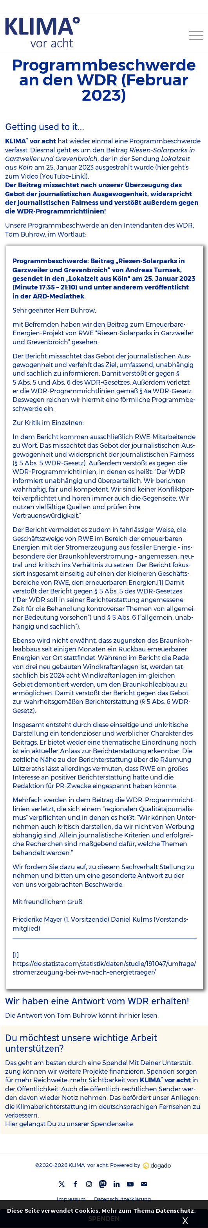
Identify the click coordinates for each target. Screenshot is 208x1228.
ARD (40, 296)
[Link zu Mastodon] (103, 1183)
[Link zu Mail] (144, 1184)
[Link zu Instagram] (89, 1184)
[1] (160, 582)
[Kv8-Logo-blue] (84, 32)
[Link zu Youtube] (130, 1184)
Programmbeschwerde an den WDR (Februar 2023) (104, 80)
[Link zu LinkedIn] (117, 1184)
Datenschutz (175, 1210)
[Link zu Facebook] (75, 1184)
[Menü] (192, 35)
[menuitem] (192, 35)
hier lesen (142, 1015)
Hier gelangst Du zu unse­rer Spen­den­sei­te (69, 1124)
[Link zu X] (62, 1184)
